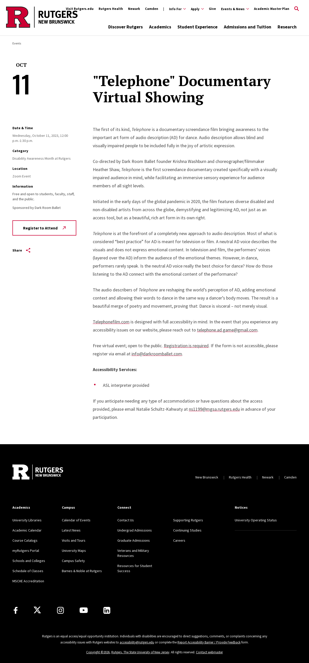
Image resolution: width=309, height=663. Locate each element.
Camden (151, 9)
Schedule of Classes (27, 571)
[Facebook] (15, 610)
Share (21, 250)
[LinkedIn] (106, 610)
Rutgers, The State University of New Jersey (140, 652)
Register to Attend (44, 227)
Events (16, 43)
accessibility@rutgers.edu (137, 642)
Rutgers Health (111, 9)
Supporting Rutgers (188, 520)
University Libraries (27, 520)
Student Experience (197, 27)
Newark (134, 9)
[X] (37, 610)
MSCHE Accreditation (28, 581)
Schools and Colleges (28, 560)
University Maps (74, 550)
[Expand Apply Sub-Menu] (197, 9)
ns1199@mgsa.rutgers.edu (214, 409)
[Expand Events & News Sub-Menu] (235, 9)
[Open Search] (296, 9)
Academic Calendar (27, 530)
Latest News (71, 530)
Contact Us (125, 520)
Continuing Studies (187, 530)
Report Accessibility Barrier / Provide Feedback (209, 642)
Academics (160, 27)
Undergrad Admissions (134, 530)
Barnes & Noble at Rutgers (82, 571)
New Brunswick (206, 477)
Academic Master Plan (271, 9)
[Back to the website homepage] (42, 27)
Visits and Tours (73, 540)
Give (212, 9)
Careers (179, 540)
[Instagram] (60, 610)
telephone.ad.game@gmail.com (227, 330)
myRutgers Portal (25, 550)
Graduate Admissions (133, 540)
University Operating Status (256, 520)
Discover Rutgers (125, 27)
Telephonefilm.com (111, 322)
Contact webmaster (209, 652)
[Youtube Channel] (84, 610)
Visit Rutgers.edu (80, 9)
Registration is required (186, 346)
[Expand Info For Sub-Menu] (174, 9)
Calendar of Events (76, 520)
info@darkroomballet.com (157, 354)
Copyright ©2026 (98, 652)
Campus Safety (73, 560)
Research (287, 27)
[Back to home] (37, 472)
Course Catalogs (25, 540)
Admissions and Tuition (247, 27)
